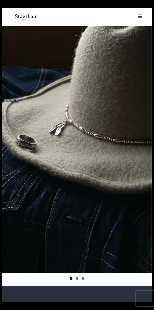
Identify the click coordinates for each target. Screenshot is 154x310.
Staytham (26, 17)
